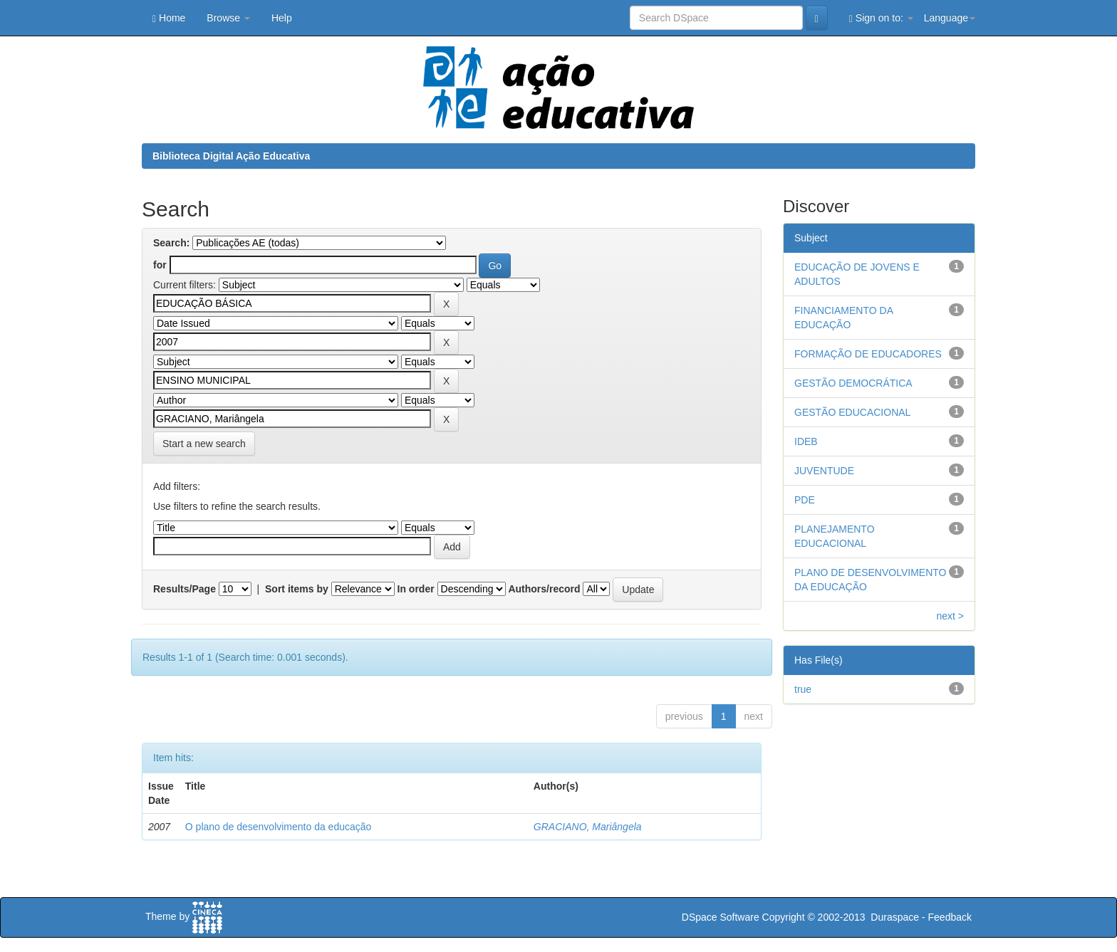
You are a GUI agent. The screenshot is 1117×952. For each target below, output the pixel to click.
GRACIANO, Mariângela (588, 826)
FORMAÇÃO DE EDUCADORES (868, 354)
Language (949, 17)
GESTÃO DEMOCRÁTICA (853, 383)
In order (416, 589)
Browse (228, 17)
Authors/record (544, 589)
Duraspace (895, 917)
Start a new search (204, 443)
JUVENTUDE (824, 470)
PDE (804, 500)
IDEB (806, 441)
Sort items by (296, 589)
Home (168, 18)
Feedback (950, 917)
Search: (171, 243)
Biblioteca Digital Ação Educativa (231, 156)
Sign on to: (881, 18)
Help (281, 17)
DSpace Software (720, 917)
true (802, 689)
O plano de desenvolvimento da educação (278, 826)
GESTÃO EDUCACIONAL (852, 412)
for (160, 265)
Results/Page (184, 589)
